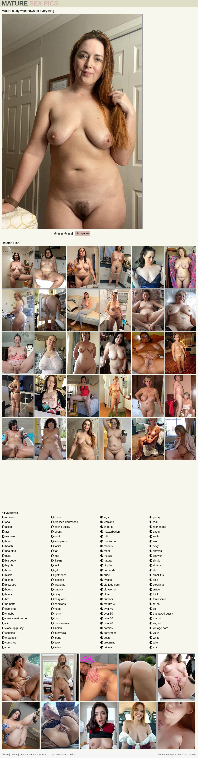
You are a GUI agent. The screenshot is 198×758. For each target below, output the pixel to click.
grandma (58, 584)
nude (105, 575)
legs (104, 517)
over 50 (106, 613)
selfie (154, 536)
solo (153, 579)
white (154, 637)
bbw (6, 541)
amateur (8, 517)
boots (7, 594)
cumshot (9, 642)
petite (105, 637)
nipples (106, 565)
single (154, 560)
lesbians (107, 522)
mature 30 (108, 604)
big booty (9, 560)
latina (56, 647)
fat (54, 550)
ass (5, 531)
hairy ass (58, 599)
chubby (8, 613)
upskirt (155, 618)
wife (153, 642)
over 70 (106, 623)
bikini (7, 570)
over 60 (106, 618)
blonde (8, 579)
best (6, 555)
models (106, 546)
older (105, 594)
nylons (106, 579)
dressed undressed (64, 522)
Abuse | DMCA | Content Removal (20, 754)
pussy (154, 517)
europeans (59, 541)
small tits (156, 575)
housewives (60, 623)
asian (7, 526)
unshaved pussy (161, 613)
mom (105, 550)
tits (153, 608)
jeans (56, 637)
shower (155, 555)
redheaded (157, 526)
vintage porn (158, 628)
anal (6, 522)
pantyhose (108, 632)
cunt (6, 647)
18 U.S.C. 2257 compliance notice (57, 754)
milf (104, 536)
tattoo (154, 589)
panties (106, 628)
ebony (56, 531)
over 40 (106, 608)
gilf (54, 570)
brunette (8, 604)
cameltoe (9, 608)
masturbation (110, 531)
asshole (8, 536)
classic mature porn (15, 618)
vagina (155, 623)
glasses (57, 579)
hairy (55, 594)
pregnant (107, 642)
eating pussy (60, 526)
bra (5, 599)
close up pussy (12, 628)
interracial (58, 632)
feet (55, 555)
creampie (9, 637)
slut (153, 570)
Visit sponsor (82, 233)
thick (154, 594)
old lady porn (110, 584)
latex (55, 642)
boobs (7, 589)
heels (56, 608)
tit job (154, 604)
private (106, 647)
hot (54, 618)
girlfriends (58, 575)
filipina (56, 560)
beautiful (9, 550)
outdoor (106, 599)
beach (7, 546)
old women (108, 589)
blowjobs (9, 584)
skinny (155, 565)
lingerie (106, 526)
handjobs (58, 604)
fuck (55, 565)
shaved (155, 550)
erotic (56, 536)
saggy (154, 531)
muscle (106, 555)
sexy (154, 546)
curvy (56, 517)
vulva (154, 632)
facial (56, 546)
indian (56, 628)
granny (57, 589)
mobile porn (109, 541)
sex (153, 541)
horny (56, 613)
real (153, 522)
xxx (153, 647)
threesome (157, 599)
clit (5, 623)
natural (106, 560)
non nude (107, 570)
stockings (157, 584)
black (7, 575)
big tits (7, 565)
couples (8, 632)
